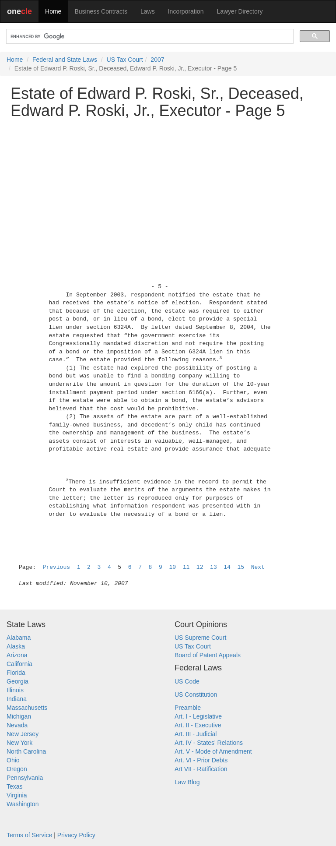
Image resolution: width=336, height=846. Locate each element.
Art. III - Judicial (196, 733)
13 (213, 567)
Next (258, 567)
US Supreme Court (200, 637)
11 (186, 567)
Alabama (19, 637)
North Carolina (26, 751)
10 (172, 567)
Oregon (17, 768)
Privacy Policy (76, 835)
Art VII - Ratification (201, 768)
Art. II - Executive (198, 725)
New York (19, 742)
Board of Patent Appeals (208, 655)
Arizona (17, 655)
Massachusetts (27, 707)
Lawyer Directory (239, 11)
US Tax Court (125, 59)
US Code (187, 681)
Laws (147, 11)
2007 (157, 59)
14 (227, 567)
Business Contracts (100, 11)
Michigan (19, 716)
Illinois (15, 690)
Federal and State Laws (64, 59)
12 (199, 567)
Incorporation (186, 11)
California (19, 663)
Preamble (188, 707)
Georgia (17, 681)
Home (53, 11)
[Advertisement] (168, 187)
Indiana (17, 698)
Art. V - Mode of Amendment (213, 751)
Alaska (16, 646)
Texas (15, 786)
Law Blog (187, 782)
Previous (56, 567)
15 (241, 567)
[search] (148, 37)
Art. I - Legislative (198, 716)
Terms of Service (29, 835)
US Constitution (196, 694)
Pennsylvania (25, 777)
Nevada (17, 725)
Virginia (17, 795)
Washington (22, 803)
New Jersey (22, 733)
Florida (16, 672)
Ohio (13, 760)
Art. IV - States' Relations (209, 742)
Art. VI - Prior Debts (201, 760)
